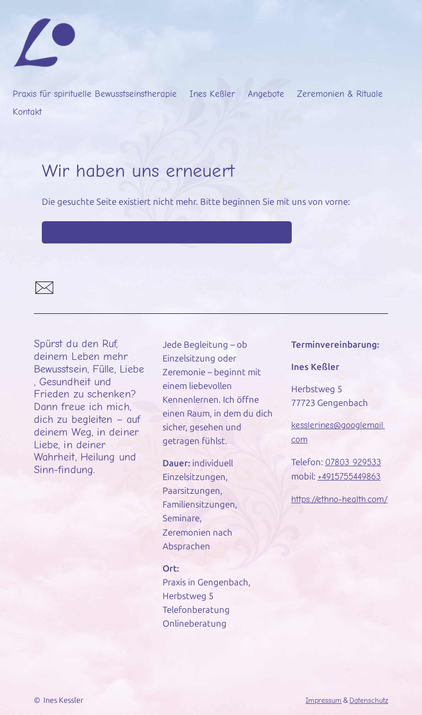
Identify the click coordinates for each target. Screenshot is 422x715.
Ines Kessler (63, 700)
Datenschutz (368, 700)
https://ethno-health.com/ (339, 499)
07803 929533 (353, 462)
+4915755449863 (349, 477)
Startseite (167, 232)
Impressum (324, 700)
